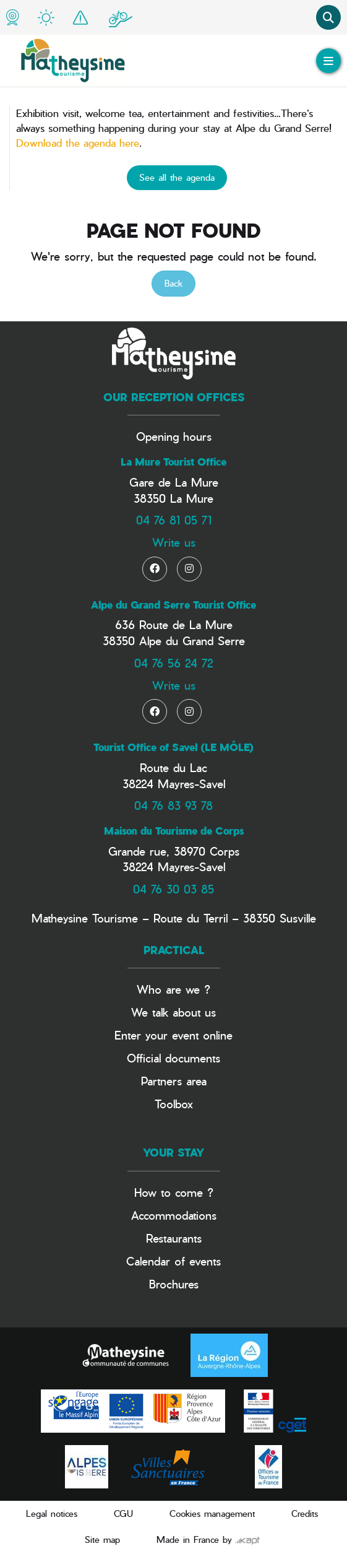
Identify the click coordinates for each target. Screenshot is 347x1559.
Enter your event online (173, 1034)
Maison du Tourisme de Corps (174, 830)
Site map (102, 1539)
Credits (304, 1513)
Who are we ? (173, 989)
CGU (123, 1513)
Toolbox (174, 1103)
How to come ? (173, 1192)
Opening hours (174, 436)
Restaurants (174, 1237)
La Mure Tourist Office (173, 461)
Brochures (174, 1283)
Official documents (173, 1057)
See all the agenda (177, 177)
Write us (173, 542)
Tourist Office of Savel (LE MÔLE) (173, 747)
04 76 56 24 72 (173, 662)
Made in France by (208, 1539)
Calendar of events (173, 1260)
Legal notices (51, 1513)
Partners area (174, 1080)
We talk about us (173, 1011)
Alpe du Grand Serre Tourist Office (173, 604)
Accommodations (173, 1215)
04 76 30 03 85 (173, 888)
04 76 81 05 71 (174, 519)
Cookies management (212, 1513)
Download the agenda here (77, 143)
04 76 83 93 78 (173, 805)
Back (173, 283)
